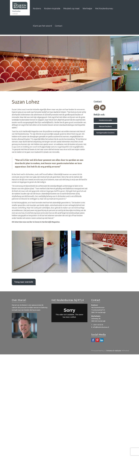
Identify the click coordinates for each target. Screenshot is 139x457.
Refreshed (125, 350)
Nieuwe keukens (105, 126)
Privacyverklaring (97, 350)
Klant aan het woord (42, 26)
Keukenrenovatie (105, 120)
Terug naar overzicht (23, 282)
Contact (58, 26)
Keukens (37, 8)
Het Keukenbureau (104, 8)
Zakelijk (15, 14)
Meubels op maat (71, 8)
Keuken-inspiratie (52, 8)
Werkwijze (87, 8)
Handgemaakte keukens (105, 133)
